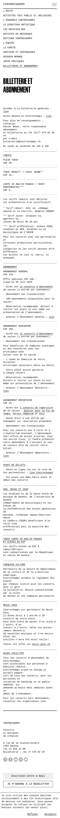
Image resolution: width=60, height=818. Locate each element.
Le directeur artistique (19, 24)
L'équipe (8, 43)
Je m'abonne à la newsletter (28, 784)
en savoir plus (36, 807)
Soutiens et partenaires (19, 52)
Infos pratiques (13, 61)
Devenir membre (13, 56)
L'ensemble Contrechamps (19, 20)
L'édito (8, 11)
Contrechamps (13, 4)
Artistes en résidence (17, 34)
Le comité (9, 47)
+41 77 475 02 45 (34, 752)
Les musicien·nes (14, 29)
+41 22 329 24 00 (14, 749)
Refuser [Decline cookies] (32, 814)
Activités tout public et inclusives (27, 15)
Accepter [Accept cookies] (50, 814)
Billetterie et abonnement (20, 66)
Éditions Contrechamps (17, 38)
